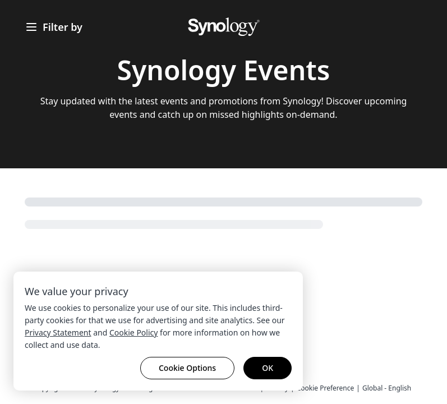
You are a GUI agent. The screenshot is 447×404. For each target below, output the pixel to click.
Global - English (386, 388)
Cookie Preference (325, 388)
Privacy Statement (58, 332)
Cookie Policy (133, 332)
